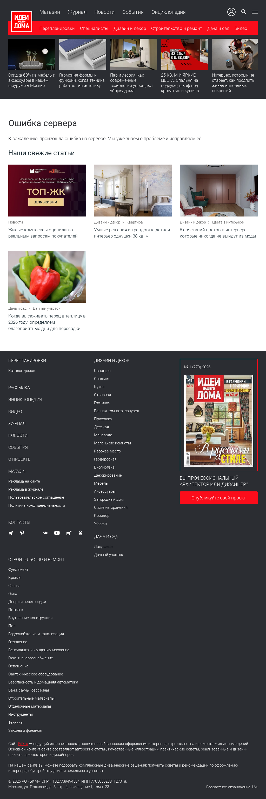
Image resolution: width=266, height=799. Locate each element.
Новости (104, 12)
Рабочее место (107, 451)
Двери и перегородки (27, 601)
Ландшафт (103, 546)
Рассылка (19, 388)
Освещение (18, 666)
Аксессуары (105, 491)
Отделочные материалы (29, 706)
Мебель (101, 483)
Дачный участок (46, 308)
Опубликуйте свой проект (218, 497)
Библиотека (104, 467)
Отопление (17, 642)
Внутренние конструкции (30, 617)
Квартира (135, 222)
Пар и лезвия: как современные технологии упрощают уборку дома (131, 83)
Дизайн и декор (130, 28)
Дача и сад (218, 28)
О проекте (19, 459)
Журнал (77, 12)
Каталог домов (21, 370)
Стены (13, 585)
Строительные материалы (31, 698)
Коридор (101, 515)
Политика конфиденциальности (36, 505)
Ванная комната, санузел (116, 411)
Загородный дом (109, 499)
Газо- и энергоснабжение (30, 658)
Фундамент (18, 569)
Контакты (19, 522)
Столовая (102, 394)
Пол (11, 626)
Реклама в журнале (25, 489)
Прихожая (103, 419)
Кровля (14, 577)
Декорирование (108, 475)
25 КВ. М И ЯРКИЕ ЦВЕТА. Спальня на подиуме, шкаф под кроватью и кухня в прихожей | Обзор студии (180, 88)
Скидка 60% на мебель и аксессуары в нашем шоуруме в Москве (31, 80)
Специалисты (94, 28)
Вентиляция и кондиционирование (38, 650)
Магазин (49, 12)
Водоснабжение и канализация (36, 634)
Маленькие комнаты (112, 443)
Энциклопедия (168, 12)
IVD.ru (23, 743)
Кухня (99, 386)
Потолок (15, 609)
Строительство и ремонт (176, 28)
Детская (101, 427)
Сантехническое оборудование (35, 674)
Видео (241, 28)
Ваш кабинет (231, 12)
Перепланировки (57, 28)
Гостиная (102, 403)
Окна (12, 593)
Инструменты (20, 714)
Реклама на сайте (24, 481)
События (133, 12)
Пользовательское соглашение (36, 497)
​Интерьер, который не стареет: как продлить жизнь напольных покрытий (233, 83)
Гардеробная (105, 459)
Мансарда (103, 435)
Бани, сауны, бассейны (28, 690)
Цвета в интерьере (228, 222)
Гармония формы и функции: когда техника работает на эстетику (82, 80)
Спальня (101, 378)
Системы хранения (111, 507)
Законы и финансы (25, 730)
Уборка (100, 523)
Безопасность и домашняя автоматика (43, 682)
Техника (15, 722)
